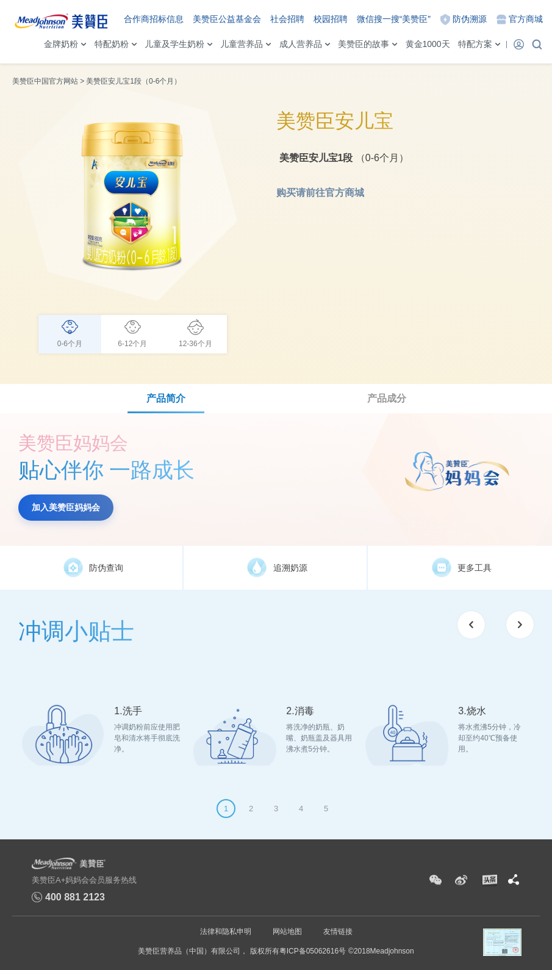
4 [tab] (301, 808)
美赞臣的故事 (363, 44)
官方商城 (526, 19)
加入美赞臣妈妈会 (66, 507)
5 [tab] (326, 808)
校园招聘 (331, 19)
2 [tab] (251, 808)
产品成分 (386, 398)
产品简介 (165, 398)
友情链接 (338, 931)
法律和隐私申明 (225, 931)
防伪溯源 (470, 19)
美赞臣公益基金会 (227, 19)
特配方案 (475, 44)
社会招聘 (287, 19)
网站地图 (287, 931)
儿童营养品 (241, 44)
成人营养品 (300, 44)
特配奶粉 (112, 44)
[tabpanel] (104, 725)
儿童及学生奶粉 (174, 44)
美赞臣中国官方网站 (45, 81)
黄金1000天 (428, 44)
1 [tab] (226, 808)
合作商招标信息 (154, 19)
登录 (518, 44)
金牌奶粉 (61, 44)
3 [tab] (276, 808)
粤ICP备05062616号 (312, 951)
